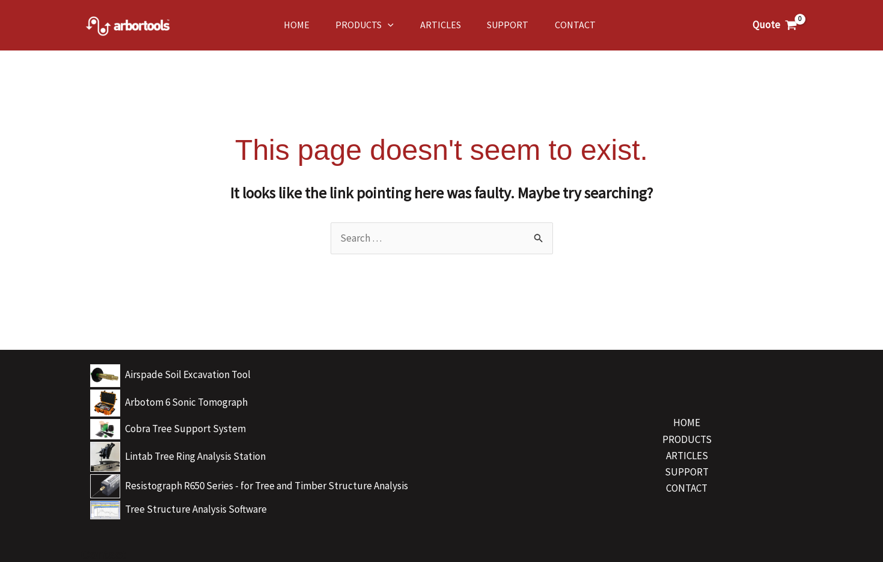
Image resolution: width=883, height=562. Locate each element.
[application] (376, 25)
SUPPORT (687, 471)
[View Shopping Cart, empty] (774, 25)
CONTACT (686, 488)
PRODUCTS (687, 439)
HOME (686, 422)
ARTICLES (687, 455)
